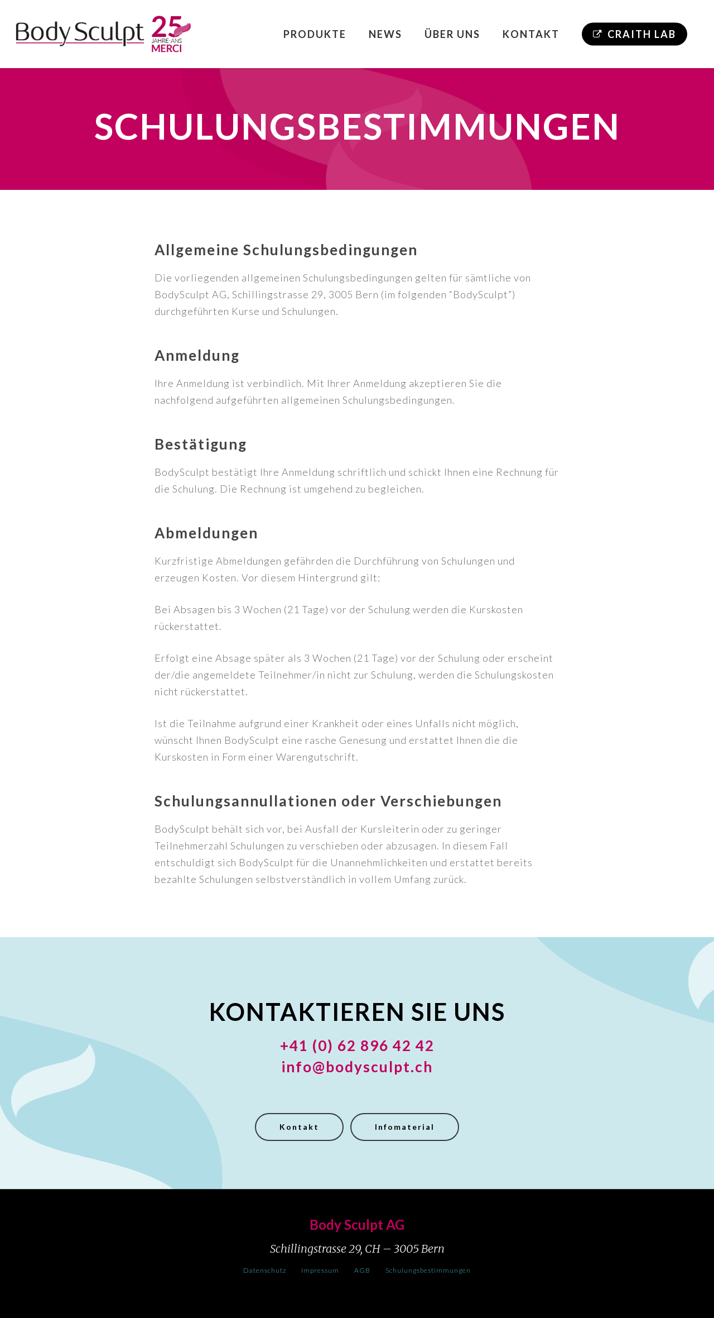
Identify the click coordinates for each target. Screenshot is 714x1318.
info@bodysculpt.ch (357, 1067)
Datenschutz (264, 1270)
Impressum (320, 1270)
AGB (362, 1270)
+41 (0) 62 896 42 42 (357, 1045)
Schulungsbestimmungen (428, 1270)
